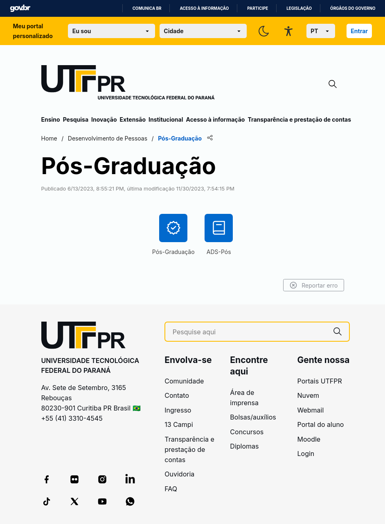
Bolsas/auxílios (253, 417)
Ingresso (177, 410)
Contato (176, 395)
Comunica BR (147, 8)
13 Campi (178, 424)
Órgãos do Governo (352, 8)
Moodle (309, 439)
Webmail (310, 410)
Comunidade (184, 381)
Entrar (359, 30)
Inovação (104, 119)
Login (306, 453)
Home (49, 138)
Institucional (166, 119)
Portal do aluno (320, 424)
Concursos (246, 432)
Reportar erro (313, 285)
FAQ (170, 489)
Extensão (133, 119)
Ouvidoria (179, 474)
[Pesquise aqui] (249, 332)
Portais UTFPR (319, 381)
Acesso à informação (204, 8)
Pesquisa (75, 119)
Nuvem (308, 395)
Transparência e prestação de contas (299, 119)
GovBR (20, 8)
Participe (257, 8)
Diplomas (244, 446)
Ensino (50, 119)
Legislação (299, 8)
